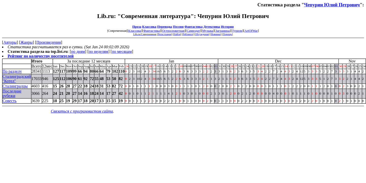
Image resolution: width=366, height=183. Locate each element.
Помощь (227, 34)
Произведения (48, 42)
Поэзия (178, 26)
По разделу (12, 71)
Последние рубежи (12, 93)
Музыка (207, 31)
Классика (149, 26)
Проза (136, 26)
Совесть (9, 101)
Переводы (164, 26)
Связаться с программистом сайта (82, 111)
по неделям (98, 51)
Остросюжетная (173, 31)
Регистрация (164, 34)
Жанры (26, 42)
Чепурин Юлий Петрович (332, 4)
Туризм (237, 31)
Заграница (222, 31)
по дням (78, 51)
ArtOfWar (251, 31)
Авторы (9, 42)
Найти (177, 34)
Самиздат (193, 31)
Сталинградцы (15, 86)
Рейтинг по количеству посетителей (41, 56)
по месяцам (122, 51)
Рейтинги (188, 34)
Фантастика (194, 26)
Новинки (216, 34)
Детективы (212, 26)
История (227, 26)
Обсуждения (202, 34)
